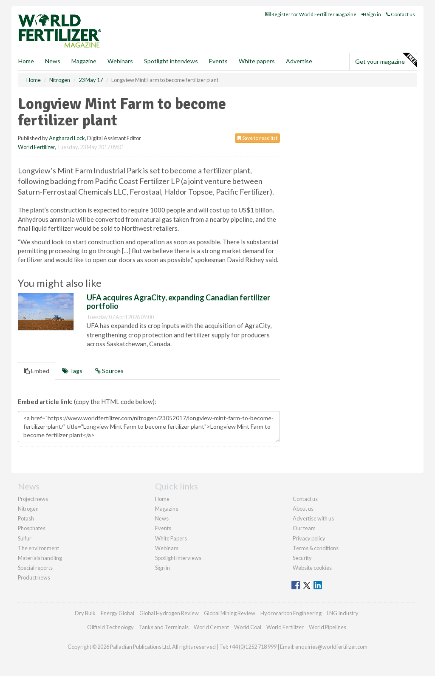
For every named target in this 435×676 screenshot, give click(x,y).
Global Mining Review (229, 613)
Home (26, 61)
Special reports (35, 567)
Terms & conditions (316, 548)
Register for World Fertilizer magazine (310, 14)
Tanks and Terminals (164, 627)
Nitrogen (28, 508)
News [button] (52, 61)
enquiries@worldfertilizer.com (331, 646)
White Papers (171, 538)
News (162, 518)
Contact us (400, 14)
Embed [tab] (36, 370)
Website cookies (312, 567)
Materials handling (40, 557)
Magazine (83, 61)
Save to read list (257, 138)
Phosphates (31, 528)
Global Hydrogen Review (169, 613)
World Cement (211, 627)
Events (218, 61)
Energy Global (117, 613)
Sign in (371, 14)
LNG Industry (343, 613)
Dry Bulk (85, 613)
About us (303, 508)
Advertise (299, 61)
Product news (34, 577)
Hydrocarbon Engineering (291, 613)
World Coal (247, 627)
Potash (26, 518)
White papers (257, 61)
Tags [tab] (72, 370)
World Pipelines (327, 627)
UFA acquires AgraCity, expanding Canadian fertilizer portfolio (178, 302)
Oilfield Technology (110, 627)
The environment (38, 548)
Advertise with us (313, 518)
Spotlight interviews (171, 61)
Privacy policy (309, 538)
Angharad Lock (67, 138)
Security (302, 557)
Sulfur (24, 538)
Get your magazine (386, 60)
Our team (304, 528)
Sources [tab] (109, 370)
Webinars (120, 61)
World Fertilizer (36, 147)
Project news (33, 498)
